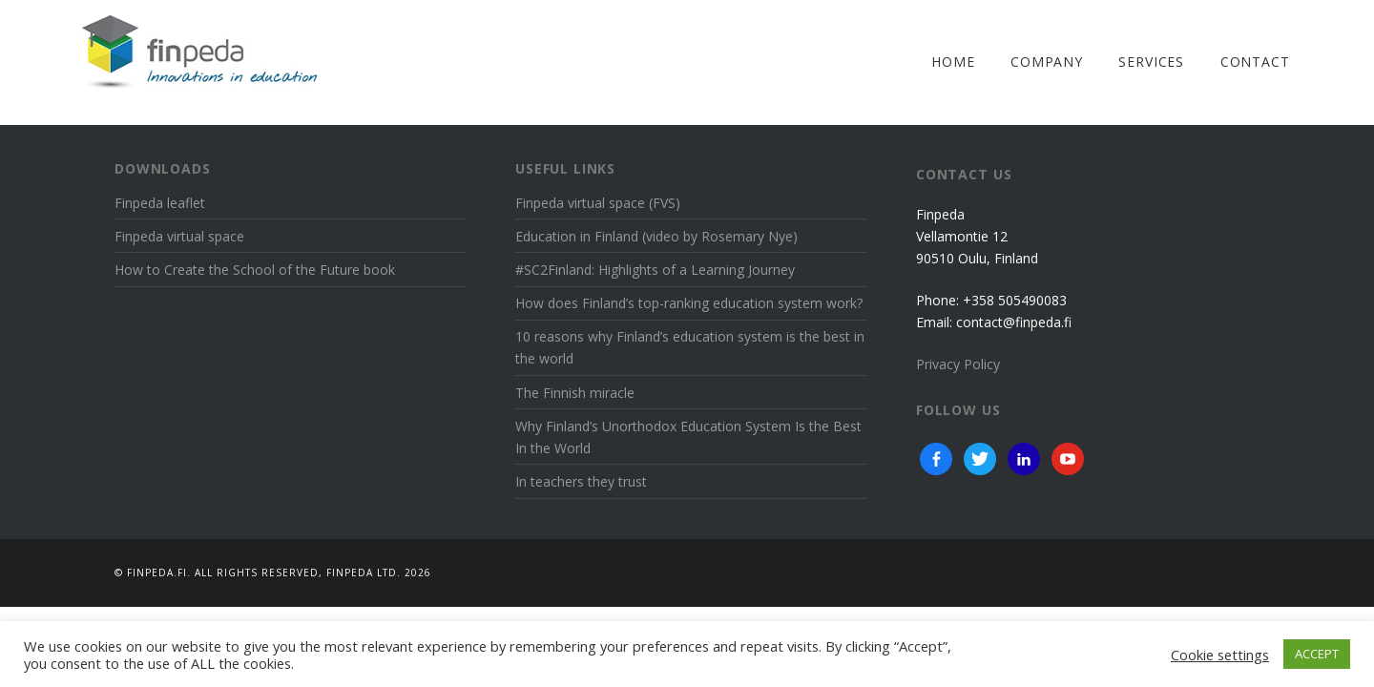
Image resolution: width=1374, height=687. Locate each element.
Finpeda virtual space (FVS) (597, 203)
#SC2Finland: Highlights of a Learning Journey (655, 269)
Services (1151, 61)
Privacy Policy (958, 364)
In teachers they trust (581, 481)
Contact (1255, 61)
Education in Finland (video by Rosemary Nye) (656, 236)
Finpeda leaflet (159, 203)
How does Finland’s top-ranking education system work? (689, 303)
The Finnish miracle (575, 393)
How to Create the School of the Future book (254, 269)
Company (1046, 61)
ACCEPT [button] (1317, 653)
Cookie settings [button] (1220, 654)
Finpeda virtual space (179, 236)
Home (952, 61)
